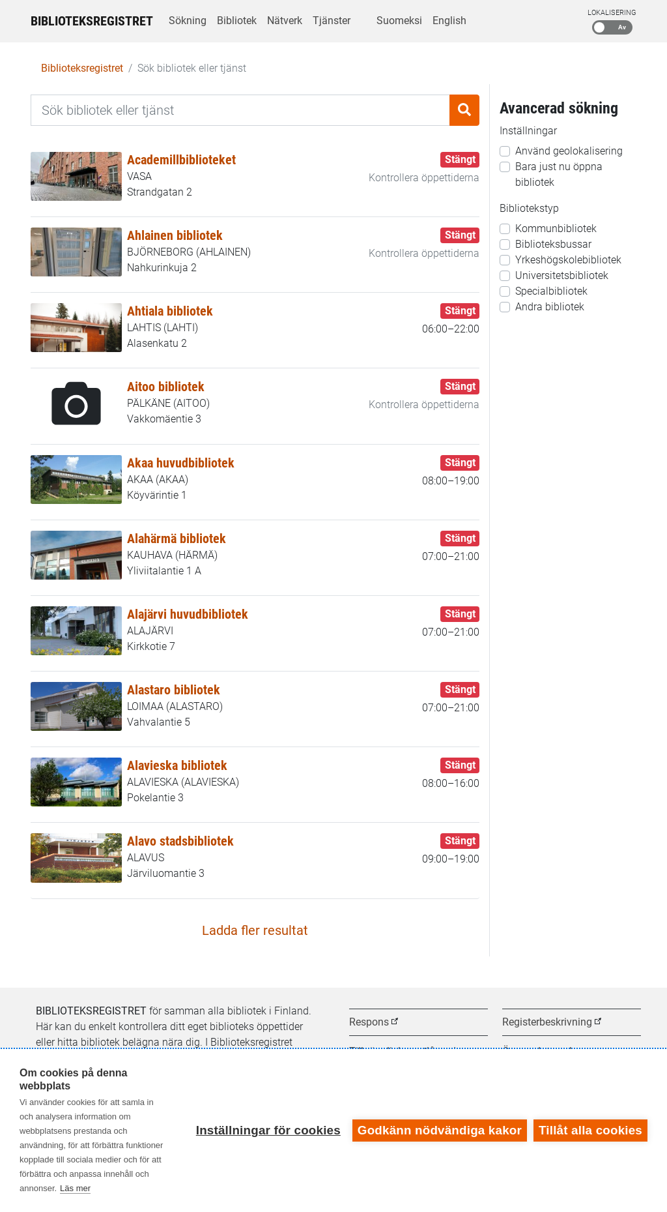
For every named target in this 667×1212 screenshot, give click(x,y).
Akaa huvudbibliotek (180, 463)
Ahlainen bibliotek (175, 235)
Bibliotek (237, 20)
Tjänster (331, 20)
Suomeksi (399, 20)
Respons (369, 1022)
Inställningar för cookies (268, 1130)
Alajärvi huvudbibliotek (187, 614)
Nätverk (284, 20)
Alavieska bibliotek (177, 765)
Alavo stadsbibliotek (180, 841)
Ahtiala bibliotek (170, 311)
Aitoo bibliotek (166, 386)
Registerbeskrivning (547, 1022)
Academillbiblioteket (181, 160)
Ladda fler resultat (255, 930)
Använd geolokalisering (569, 151)
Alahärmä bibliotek (176, 538)
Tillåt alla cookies (590, 1130)
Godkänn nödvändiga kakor (440, 1130)
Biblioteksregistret (92, 21)
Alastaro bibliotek (173, 690)
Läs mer (75, 1188)
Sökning (187, 20)
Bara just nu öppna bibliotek (559, 174)
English (449, 20)
